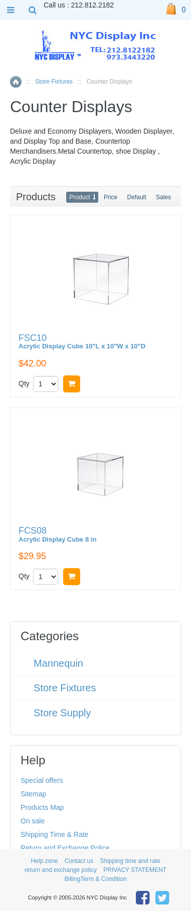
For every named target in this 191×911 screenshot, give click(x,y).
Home (16, 82)
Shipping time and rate (130, 860)
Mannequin (58, 663)
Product (79, 197)
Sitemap (33, 794)
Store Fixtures (54, 81)
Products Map (42, 807)
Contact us (79, 860)
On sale (33, 821)
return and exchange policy (61, 869)
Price (110, 197)
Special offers (42, 780)
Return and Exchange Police (65, 848)
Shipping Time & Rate (54, 834)
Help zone (44, 860)
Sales (163, 197)
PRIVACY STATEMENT (134, 869)
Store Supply (62, 712)
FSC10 (82, 342)
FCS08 (57, 535)
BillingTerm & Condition (95, 878)
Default (136, 197)
